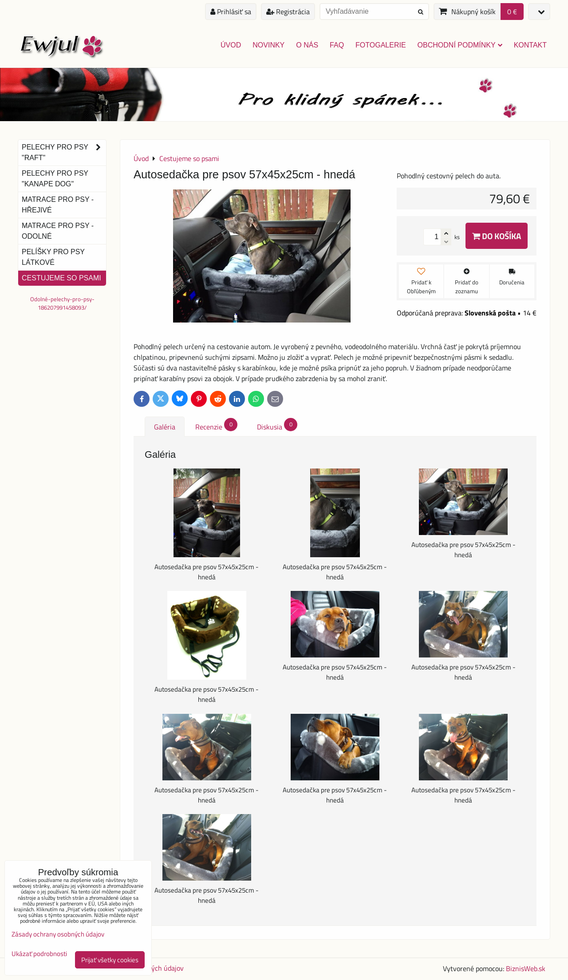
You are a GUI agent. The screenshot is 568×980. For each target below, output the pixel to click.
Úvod (231, 45)
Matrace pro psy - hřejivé (58, 205)
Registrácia (288, 11)
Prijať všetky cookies (109, 960)
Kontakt (530, 45)
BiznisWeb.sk (525, 968)
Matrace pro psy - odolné (58, 231)
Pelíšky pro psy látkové (53, 257)
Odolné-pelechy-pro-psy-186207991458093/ (62, 303)
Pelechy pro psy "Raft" (64, 152)
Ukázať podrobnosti (39, 954)
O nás (307, 45)
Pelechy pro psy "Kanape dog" (55, 178)
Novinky (268, 45)
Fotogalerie (380, 45)
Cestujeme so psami (61, 278)
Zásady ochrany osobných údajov (58, 934)
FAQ (337, 45)
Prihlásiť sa (230, 11)
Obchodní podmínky (460, 45)
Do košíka (496, 235)
